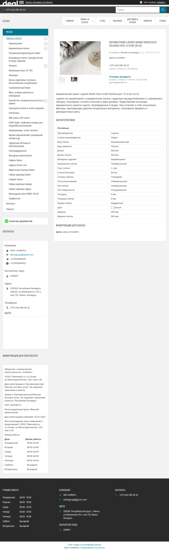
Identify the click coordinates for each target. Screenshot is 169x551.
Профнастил (14, 198)
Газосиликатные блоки (19, 88)
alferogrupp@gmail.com (21, 254)
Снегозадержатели (17, 151)
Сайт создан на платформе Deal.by (84, 545)
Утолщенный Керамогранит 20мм (24, 53)
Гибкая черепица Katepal (20, 184)
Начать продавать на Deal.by (39, 2)
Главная (70, 21)
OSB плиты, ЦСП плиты (19, 118)
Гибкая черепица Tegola (20, 189)
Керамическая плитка (19, 48)
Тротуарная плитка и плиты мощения (26, 108)
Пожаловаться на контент (93, 548)
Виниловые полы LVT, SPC (21, 70)
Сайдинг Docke (16, 179)
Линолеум (13, 75)
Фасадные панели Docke (20, 155)
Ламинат (13, 65)
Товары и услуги (84, 21)
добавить (161, 2)
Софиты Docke (15, 160)
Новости (148, 21)
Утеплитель (14, 113)
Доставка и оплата (132, 21)
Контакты (117, 21)
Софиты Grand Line (17, 165)
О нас (102, 21)
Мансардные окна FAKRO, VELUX (23, 194)
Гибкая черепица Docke (20, 174)
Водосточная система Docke (22, 170)
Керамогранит (15, 43)
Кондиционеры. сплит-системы (23, 130)
